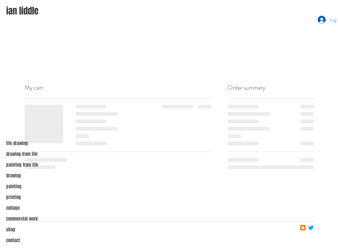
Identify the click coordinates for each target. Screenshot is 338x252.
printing (13, 197)
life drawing (17, 143)
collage (13, 208)
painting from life (22, 164)
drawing (13, 175)
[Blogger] (303, 227)
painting (14, 186)
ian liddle (22, 11)
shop (10, 229)
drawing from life (22, 154)
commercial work (22, 218)
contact (13, 240)
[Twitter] (311, 227)
